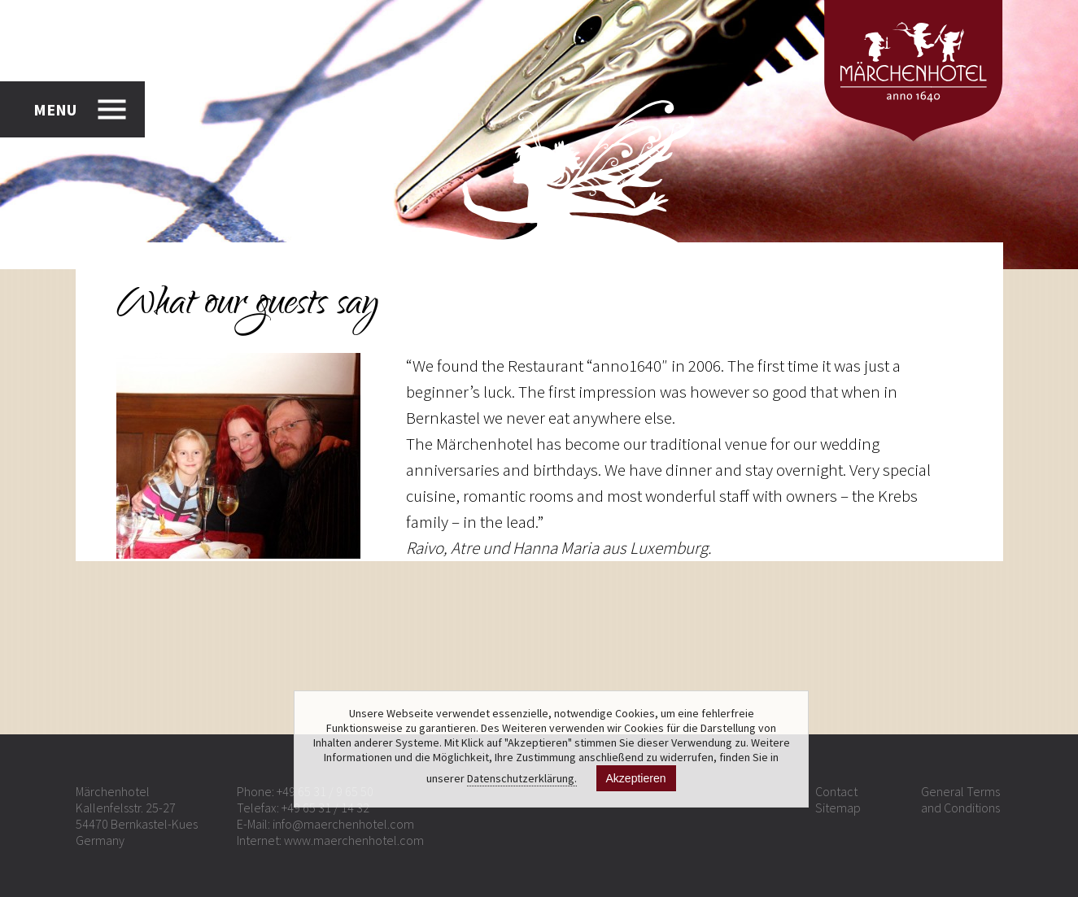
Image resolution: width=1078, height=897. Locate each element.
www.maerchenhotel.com (354, 840)
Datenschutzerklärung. (522, 778)
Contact (836, 791)
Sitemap (838, 807)
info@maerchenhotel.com (343, 824)
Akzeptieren (636, 778)
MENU (54, 109)
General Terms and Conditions (960, 799)
